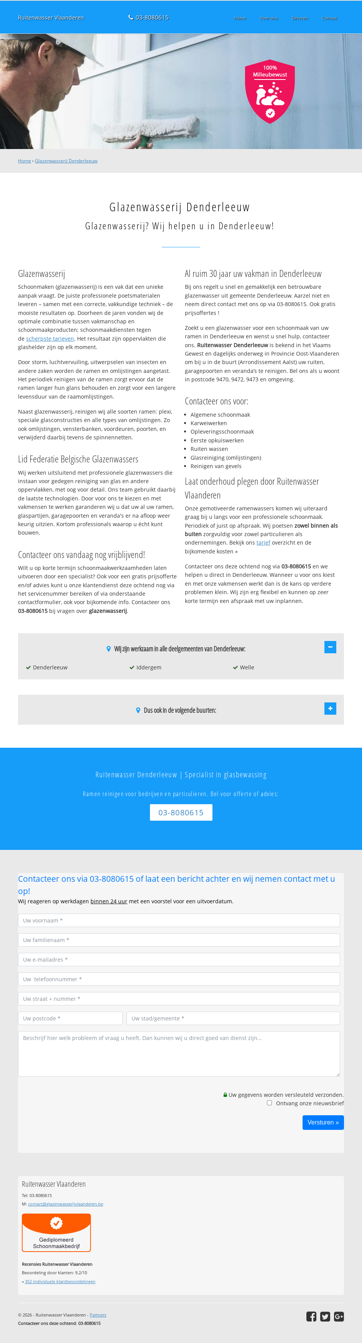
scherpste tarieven (50, 338)
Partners (98, 1315)
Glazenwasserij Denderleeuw (66, 160)
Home (24, 160)
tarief (263, 542)
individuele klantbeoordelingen (60, 1281)
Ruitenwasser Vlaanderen (51, 17)
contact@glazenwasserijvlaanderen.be (65, 1204)
